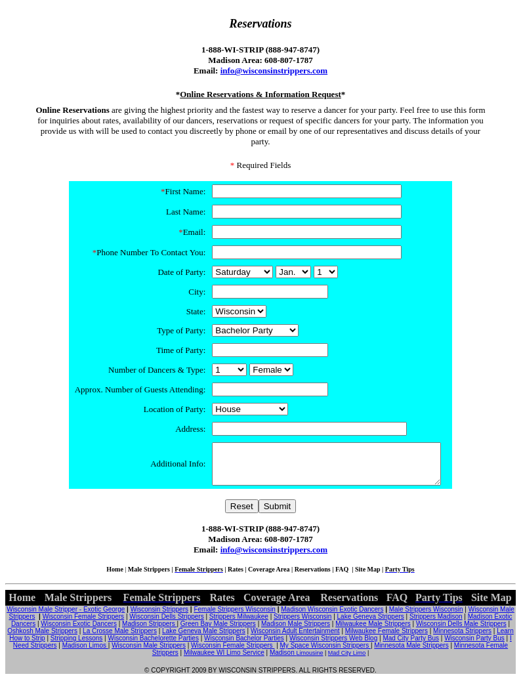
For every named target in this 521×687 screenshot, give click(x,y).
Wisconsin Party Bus (474, 646)
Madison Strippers (149, 631)
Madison (283, 660)
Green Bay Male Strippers (218, 631)
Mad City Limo (347, 660)
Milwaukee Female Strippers (386, 638)
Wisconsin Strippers (159, 617)
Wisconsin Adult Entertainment (295, 638)
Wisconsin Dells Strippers (166, 624)
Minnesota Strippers (462, 638)
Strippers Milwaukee (238, 624)
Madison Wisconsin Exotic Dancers (332, 617)
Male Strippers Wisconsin (426, 617)
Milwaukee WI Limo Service (224, 660)
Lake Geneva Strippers (370, 624)
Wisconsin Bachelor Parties (244, 646)
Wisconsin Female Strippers (83, 624)
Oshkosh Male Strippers (42, 638)
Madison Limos (85, 653)
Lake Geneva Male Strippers (203, 638)
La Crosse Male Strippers (120, 638)
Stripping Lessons (77, 646)
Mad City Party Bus (411, 646)
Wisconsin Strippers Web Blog (333, 646)
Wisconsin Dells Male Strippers (461, 631)
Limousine (309, 660)
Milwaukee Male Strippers (373, 631)
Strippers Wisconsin (302, 624)
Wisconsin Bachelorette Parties (153, 646)
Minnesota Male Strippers (411, 653)
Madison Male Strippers (295, 631)
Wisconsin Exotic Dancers (79, 631)
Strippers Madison (436, 624)
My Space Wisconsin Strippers (325, 653)
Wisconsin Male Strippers (149, 653)
